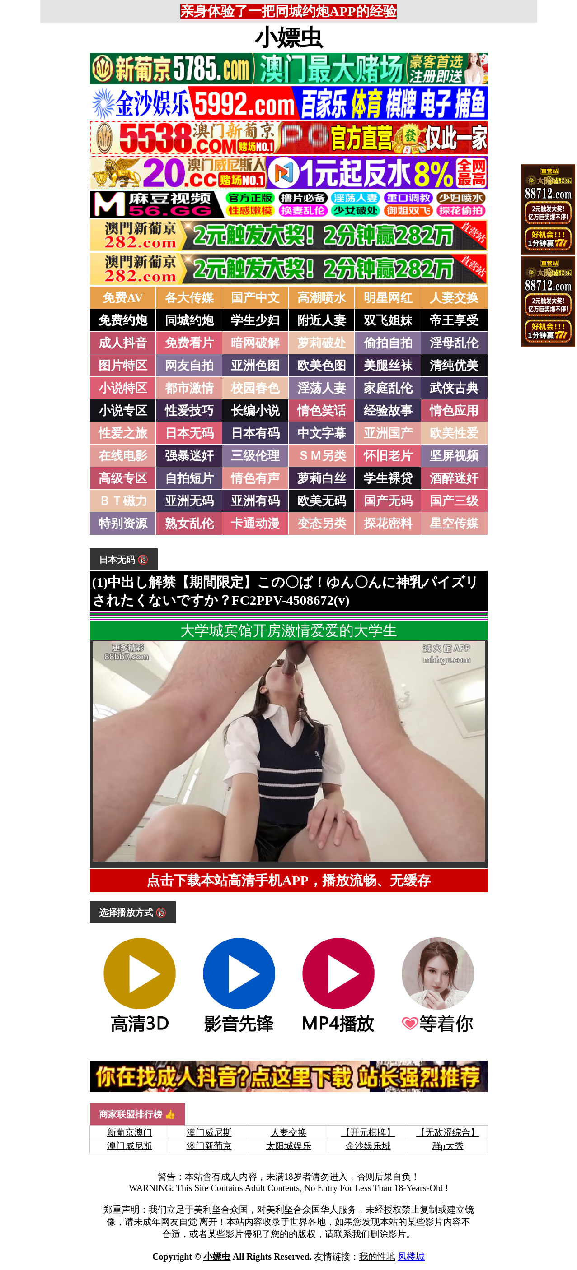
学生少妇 (255, 320)
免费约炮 (123, 320)
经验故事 (388, 410)
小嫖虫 (289, 37)
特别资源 (123, 523)
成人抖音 (123, 343)
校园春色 (255, 388)
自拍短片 (189, 478)
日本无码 (189, 433)
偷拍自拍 (388, 343)
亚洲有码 (255, 501)
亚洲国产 (388, 433)
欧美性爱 (454, 433)
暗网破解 (255, 343)
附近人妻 (321, 320)
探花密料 (388, 523)
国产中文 (255, 298)
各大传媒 (189, 298)
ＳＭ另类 (321, 456)
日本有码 (255, 433)
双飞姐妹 (388, 320)
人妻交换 (454, 298)
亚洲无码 (189, 501)
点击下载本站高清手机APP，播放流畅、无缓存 (288, 880)
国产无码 (388, 501)
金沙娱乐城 (368, 1146)
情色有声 (255, 478)
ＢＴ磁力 (123, 501)
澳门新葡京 (209, 1146)
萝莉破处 (321, 343)
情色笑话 (321, 410)
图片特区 (123, 365)
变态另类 (321, 523)
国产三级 (454, 501)
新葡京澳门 (129, 1132)
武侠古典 (454, 388)
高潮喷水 (321, 298)
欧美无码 (321, 501)
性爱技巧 (189, 410)
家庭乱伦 (388, 388)
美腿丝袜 (388, 365)
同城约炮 (189, 320)
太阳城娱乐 (288, 1146)
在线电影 (123, 456)
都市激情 (189, 388)
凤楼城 (411, 1256)
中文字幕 (321, 433)
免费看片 (189, 343)
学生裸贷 (388, 478)
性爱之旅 (123, 433)
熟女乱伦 (189, 523)
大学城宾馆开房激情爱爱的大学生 (288, 630)
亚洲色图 (255, 365)
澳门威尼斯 (209, 1132)
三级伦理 (255, 456)
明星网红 (388, 298)
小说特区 (123, 388)
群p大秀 (448, 1146)
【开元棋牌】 (368, 1132)
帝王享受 (454, 320)
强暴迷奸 (189, 456)
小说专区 (123, 410)
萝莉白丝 (321, 478)
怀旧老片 (388, 456)
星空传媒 (454, 523)
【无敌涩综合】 (447, 1132)
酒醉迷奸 (454, 478)
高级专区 (123, 478)
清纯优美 (454, 365)
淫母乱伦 (454, 343)
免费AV (123, 298)
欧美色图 (321, 365)
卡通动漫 (255, 523)
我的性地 (377, 1256)
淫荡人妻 (321, 388)
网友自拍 (189, 365)
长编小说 (255, 410)
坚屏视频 (454, 456)
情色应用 (454, 410)
